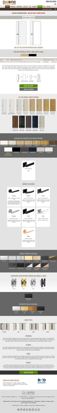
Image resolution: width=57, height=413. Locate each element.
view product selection (47, 9)
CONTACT (49, 6)
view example (16, 311)
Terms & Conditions (24, 405)
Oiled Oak (53, 107)
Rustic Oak (46, 107)
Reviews (26, 402)
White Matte (4, 107)
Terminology (37, 401)
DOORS (7, 6)
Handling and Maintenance (27, 401)
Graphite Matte (28, 124)
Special (40, 6)
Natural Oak (32, 107)
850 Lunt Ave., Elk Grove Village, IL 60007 (45, 396)
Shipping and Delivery (40, 405)
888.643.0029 (51, 1)
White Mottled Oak (11, 107)
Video (22, 402)
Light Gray (42, 124)
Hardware (43, 401)
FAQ (30, 6)
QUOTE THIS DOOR (28, 86)
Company (48, 401)
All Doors (32, 17)
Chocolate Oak (15, 124)
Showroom (31, 396)
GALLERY (25, 6)
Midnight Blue (35, 124)
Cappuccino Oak (39, 107)
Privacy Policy (32, 405)
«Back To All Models (28, 89)
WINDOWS (12, 6)
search (55, 4)
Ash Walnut (19, 107)
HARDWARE (19, 6)
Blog (52, 401)
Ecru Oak (25, 107)
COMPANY (34, 6)
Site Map (34, 402)
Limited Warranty (15, 405)
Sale (44, 6)
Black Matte (22, 124)
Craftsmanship (6, 401)
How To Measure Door (15, 401)
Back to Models (26, 17)
